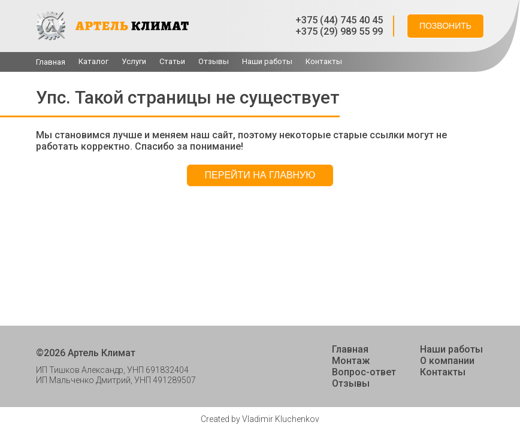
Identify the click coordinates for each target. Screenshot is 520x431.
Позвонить (445, 26)
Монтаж (351, 360)
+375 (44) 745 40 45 (339, 20)
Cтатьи (172, 61)
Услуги (134, 61)
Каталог (93, 61)
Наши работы (267, 61)
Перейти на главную (260, 175)
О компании (447, 360)
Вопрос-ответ (364, 372)
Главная (50, 61)
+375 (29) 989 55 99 (339, 31)
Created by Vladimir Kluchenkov (260, 419)
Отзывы (213, 61)
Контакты (324, 61)
